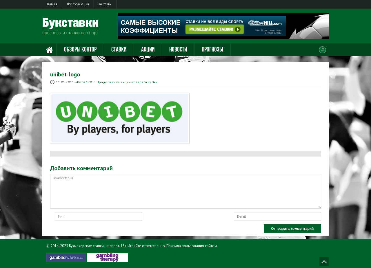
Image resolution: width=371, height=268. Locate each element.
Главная (52, 4)
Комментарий (185, 191)
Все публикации (78, 4)
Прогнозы (212, 50)
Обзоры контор (80, 50)
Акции (147, 50)
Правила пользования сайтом (191, 245)
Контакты (105, 4)
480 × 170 (84, 82)
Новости (178, 50)
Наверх (324, 261)
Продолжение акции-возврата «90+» (127, 82)
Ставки (118, 50)
